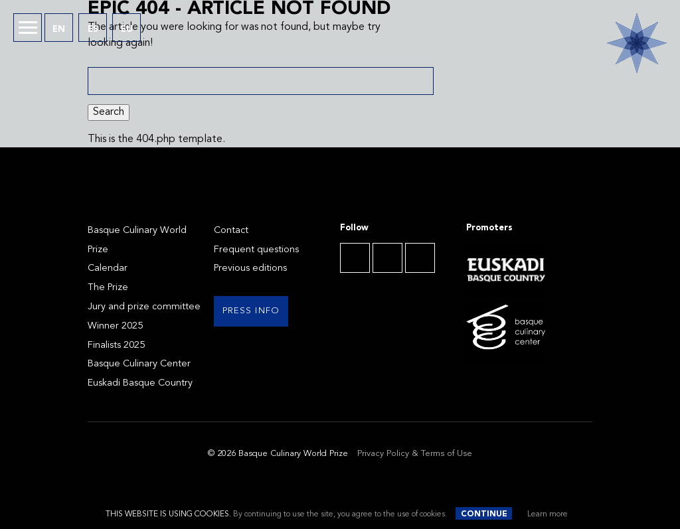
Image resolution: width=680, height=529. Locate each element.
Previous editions (250, 268)
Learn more (547, 514)
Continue (484, 514)
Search (108, 112)
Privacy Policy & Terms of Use (414, 453)
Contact (231, 231)
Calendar (108, 268)
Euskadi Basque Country (140, 383)
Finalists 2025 (116, 345)
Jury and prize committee (144, 307)
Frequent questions (256, 250)
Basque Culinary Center (139, 364)
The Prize (108, 288)
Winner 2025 (115, 326)
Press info (251, 311)
